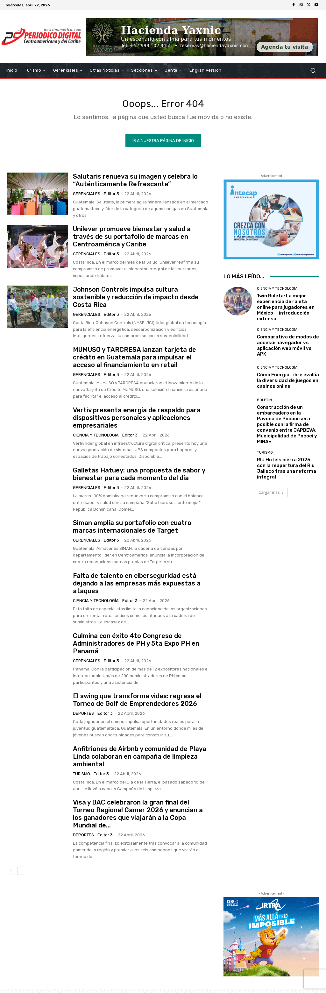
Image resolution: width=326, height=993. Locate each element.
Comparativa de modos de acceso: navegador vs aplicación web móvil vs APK (288, 349)
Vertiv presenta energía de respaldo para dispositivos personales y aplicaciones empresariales (137, 421)
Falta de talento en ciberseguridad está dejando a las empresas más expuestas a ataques (137, 587)
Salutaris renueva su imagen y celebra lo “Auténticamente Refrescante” (135, 184)
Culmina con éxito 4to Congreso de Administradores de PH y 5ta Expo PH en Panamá (136, 647)
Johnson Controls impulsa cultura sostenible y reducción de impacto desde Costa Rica (136, 300)
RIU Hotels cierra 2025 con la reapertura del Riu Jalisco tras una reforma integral (286, 472)
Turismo (81, 778)
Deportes (83, 717)
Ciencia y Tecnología (96, 438)
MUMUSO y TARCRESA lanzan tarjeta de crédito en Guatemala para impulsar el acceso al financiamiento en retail (134, 361)
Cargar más (271, 496)
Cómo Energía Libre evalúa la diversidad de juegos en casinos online (288, 384)
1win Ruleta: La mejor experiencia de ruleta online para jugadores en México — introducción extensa (286, 311)
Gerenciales (86, 197)
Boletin (264, 404)
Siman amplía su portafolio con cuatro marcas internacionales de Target (132, 530)
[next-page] (21, 874)
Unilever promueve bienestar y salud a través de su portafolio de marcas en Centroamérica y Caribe (132, 240)
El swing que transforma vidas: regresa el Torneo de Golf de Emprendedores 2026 (137, 703)
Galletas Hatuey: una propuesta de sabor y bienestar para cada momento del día (139, 478)
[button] (312, 70)
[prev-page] (11, 874)
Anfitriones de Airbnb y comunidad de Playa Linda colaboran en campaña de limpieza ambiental (139, 760)
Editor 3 (111, 197)
